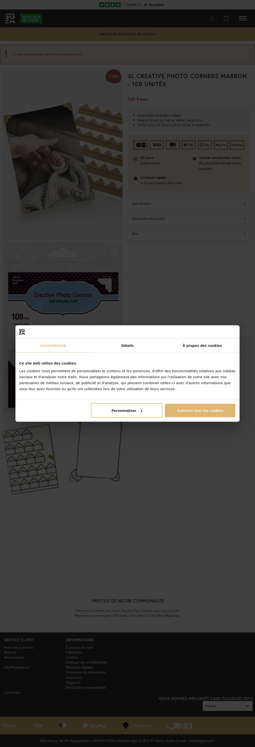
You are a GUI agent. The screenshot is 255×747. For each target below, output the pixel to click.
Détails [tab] (127, 345)
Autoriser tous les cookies (200, 410)
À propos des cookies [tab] (202, 345)
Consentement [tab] (53, 345)
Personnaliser (127, 410)
